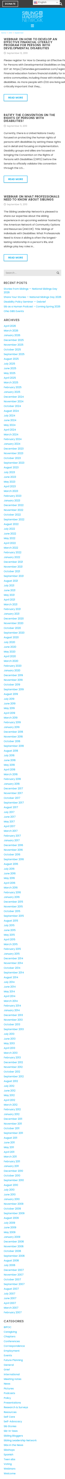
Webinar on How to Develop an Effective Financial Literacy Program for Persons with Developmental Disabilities (30, 43)
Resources (10, 1412)
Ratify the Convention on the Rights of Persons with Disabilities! (29, 118)
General (9, 1365)
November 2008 (14, 1246)
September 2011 (13, 1133)
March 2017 (11, 831)
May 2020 (9, 651)
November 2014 (13, 963)
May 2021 (9, 595)
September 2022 (14, 519)
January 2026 (12, 335)
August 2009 (11, 1218)
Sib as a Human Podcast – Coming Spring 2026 (32, 306)
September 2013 (14, 1029)
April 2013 (9, 1048)
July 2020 (9, 642)
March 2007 (11, 1308)
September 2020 (14, 633)
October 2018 (12, 741)
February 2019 (12, 722)
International (12, 1374)
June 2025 (10, 368)
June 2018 (10, 760)
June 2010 (10, 1194)
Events (8, 1355)
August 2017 (11, 807)
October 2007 (12, 1279)
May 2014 (9, 991)
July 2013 (9, 1034)
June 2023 (10, 477)
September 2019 (14, 689)
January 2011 (11, 1166)
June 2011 (9, 1142)
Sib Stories (10, 1426)
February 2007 (13, 1312)
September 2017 (14, 802)
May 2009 (9, 1232)
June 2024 (10, 420)
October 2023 (12, 458)
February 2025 (13, 387)
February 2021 (12, 609)
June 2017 (10, 817)
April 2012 (9, 1100)
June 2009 (10, 1227)
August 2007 (11, 1289)
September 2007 (14, 1284)
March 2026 (11, 330)
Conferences (12, 1341)
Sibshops (9, 1450)
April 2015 (9, 939)
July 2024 (9, 415)
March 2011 (10, 1156)
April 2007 (10, 1303)
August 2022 (11, 524)
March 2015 (11, 944)
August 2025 (11, 359)
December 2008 (14, 1241)
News (7, 1383)
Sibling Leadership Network (20, 1440)
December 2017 (13, 788)
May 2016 (9, 878)
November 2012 (13, 1067)
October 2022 (12, 514)
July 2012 (9, 1086)
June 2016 (10, 873)
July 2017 (9, 812)
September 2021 (14, 576)
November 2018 (13, 736)
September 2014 (14, 972)
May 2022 (9, 538)
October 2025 (12, 349)
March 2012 (10, 1105)
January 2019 (11, 727)
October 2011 (11, 1128)
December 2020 (14, 618)
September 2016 (14, 859)
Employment (12, 1351)
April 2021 (9, 599)
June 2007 (10, 1298)
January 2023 (12, 500)
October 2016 (12, 854)
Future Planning (13, 1360)
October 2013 (12, 1024)
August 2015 (11, 920)
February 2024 (13, 439)
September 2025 (14, 354)
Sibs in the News (13, 1445)
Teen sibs (9, 1459)
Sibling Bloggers (13, 1436)
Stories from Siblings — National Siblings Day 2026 (30, 290)
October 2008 (12, 1251)
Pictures (9, 1388)
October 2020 (12, 628)
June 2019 (9, 703)
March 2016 (11, 887)
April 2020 (10, 656)
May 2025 (9, 373)
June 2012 (9, 1090)
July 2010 (9, 1189)
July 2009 (9, 1223)
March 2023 (11, 491)
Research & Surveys (16, 1407)
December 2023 (14, 448)
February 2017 (12, 836)
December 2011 (13, 1119)
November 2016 (13, 850)
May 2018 (9, 765)
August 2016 (11, 864)
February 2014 (12, 1005)
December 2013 (13, 1015)
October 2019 (12, 684)
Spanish (8, 1454)
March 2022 (11, 548)
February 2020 (13, 666)
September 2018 (14, 746)
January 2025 (12, 392)
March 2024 (11, 434)
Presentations (12, 1402)
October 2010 (12, 1175)
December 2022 (14, 505)
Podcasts (9, 1393)
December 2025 (14, 340)
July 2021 (9, 585)
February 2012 (12, 1109)
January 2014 (12, 1010)
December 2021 (13, 562)
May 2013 (9, 1043)
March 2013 (10, 1053)
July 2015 (9, 925)
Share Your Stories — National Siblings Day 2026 (32, 297)
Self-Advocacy (13, 1421)
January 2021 (11, 614)
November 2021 (13, 566)
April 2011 (9, 1152)
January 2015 (12, 954)
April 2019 (9, 713)
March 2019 (10, 717)
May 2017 (9, 821)
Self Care (9, 1417)
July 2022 (9, 529)
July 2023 (9, 472)
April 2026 (10, 326)
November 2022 (13, 510)
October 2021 (12, 571)
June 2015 (10, 930)
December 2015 (13, 902)
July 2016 (9, 869)
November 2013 (13, 1020)
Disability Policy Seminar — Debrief (25, 302)
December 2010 (13, 1171)
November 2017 (13, 793)
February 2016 (12, 892)
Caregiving (10, 1332)
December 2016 (13, 845)
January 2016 (12, 897)
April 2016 (9, 883)
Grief (7, 1369)
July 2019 (9, 699)
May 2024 (10, 425)
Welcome (10, 1473)
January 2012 (11, 1114)
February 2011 (12, 1161)
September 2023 (14, 463)
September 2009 (14, 1213)
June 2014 (10, 986)
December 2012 (13, 1062)
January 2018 (12, 784)
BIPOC (7, 1327)
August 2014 (11, 977)
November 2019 (13, 680)
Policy (7, 1398)
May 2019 (9, 708)
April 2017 (9, 826)
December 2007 (14, 1270)
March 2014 (11, 1001)
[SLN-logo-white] (32, 16)
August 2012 (11, 1081)
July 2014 (9, 982)
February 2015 (12, 949)
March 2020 (11, 661)
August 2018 (11, 751)
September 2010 (14, 1180)
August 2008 (11, 1260)
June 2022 (10, 533)
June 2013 (9, 1039)
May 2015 (9, 935)
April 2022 (10, 543)
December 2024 (14, 397)
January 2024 (12, 444)
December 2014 (13, 958)
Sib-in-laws (11, 1431)
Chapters (9, 1336)
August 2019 (11, 694)
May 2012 (9, 1095)
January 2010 (12, 1199)
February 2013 (12, 1057)
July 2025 (9, 363)
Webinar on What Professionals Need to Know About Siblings (32, 198)
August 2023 (11, 467)
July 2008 (9, 1265)
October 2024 (12, 406)
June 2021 (9, 590)
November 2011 (13, 1123)
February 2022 (12, 552)
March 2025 (11, 382)
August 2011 (10, 1138)
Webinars (9, 1468)
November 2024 (14, 401)
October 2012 (12, 1071)
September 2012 (14, 1076)
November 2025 (13, 345)
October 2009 (12, 1208)
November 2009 (13, 1204)
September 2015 (14, 916)
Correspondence (14, 1346)
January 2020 (12, 670)
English (40, 2)
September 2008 (14, 1256)
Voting (8, 1464)
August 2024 (11, 411)
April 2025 (10, 378)
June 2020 (10, 647)
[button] (60, 4)
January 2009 (12, 1237)
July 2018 (9, 755)
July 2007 (9, 1293)
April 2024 (10, 429)
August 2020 (11, 637)
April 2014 (9, 996)
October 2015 (12, 911)
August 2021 (11, 581)
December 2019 (13, 675)
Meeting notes (12, 1379)
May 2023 (9, 482)
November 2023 (13, 453)
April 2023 (10, 486)
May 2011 (9, 1147)
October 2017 (12, 798)
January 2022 (12, 557)
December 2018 (13, 732)
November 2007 (14, 1274)
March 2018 (11, 774)
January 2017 (12, 840)
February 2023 (12, 496)
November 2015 (13, 906)
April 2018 (9, 769)
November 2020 (13, 623)
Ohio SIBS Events (14, 311)
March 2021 (10, 604)
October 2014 (12, 968)
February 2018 (12, 779)
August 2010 (11, 1185)
